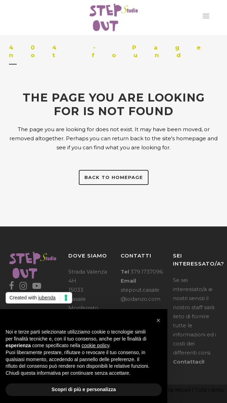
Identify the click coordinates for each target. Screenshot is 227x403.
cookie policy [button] (95, 345)
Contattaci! (188, 361)
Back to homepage (113, 177)
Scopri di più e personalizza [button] (84, 389)
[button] (158, 320)
